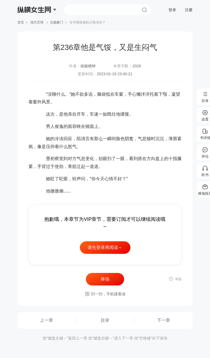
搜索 (144, 10)
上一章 (46, 320)
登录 (172, 10)
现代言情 (37, 22)
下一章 (163, 320)
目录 (105, 320)
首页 (21, 22)
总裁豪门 (56, 22)
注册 (188, 10)
